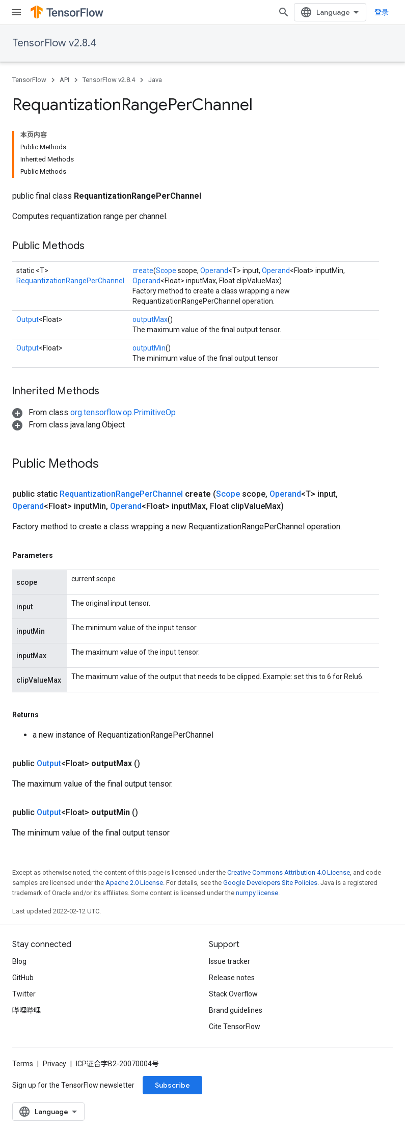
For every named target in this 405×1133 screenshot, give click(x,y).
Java (155, 80)
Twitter (24, 994)
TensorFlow (29, 80)
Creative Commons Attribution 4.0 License (288, 872)
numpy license (257, 893)
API (64, 80)
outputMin (149, 348)
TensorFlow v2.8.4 (54, 43)
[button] (94, 412)
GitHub (23, 978)
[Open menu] (16, 12)
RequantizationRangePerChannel (70, 281)
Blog (19, 961)
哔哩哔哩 (26, 1010)
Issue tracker (229, 961)
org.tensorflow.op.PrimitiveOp (123, 412)
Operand (214, 270)
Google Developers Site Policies (270, 882)
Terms (22, 1064)
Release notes (232, 978)
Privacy (54, 1064)
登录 (381, 12)
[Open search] (284, 12)
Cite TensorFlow (234, 1026)
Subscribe (172, 1085)
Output (27, 319)
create (142, 270)
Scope (166, 270)
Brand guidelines (235, 1010)
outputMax (150, 319)
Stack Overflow (233, 994)
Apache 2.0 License (134, 882)
